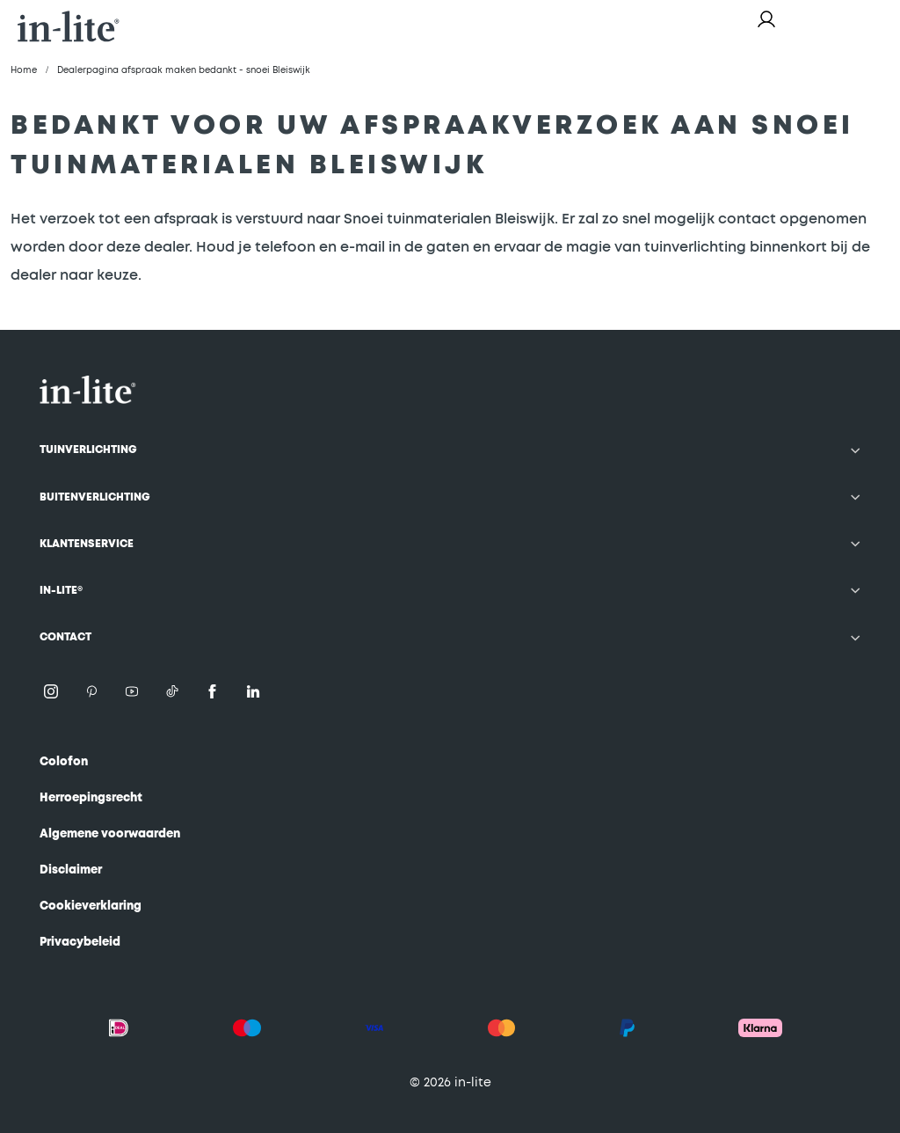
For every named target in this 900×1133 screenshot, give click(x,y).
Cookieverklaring (91, 906)
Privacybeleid (80, 942)
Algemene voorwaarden (110, 834)
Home (24, 70)
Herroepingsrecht (91, 798)
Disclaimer (71, 870)
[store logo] (69, 26)
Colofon (64, 762)
